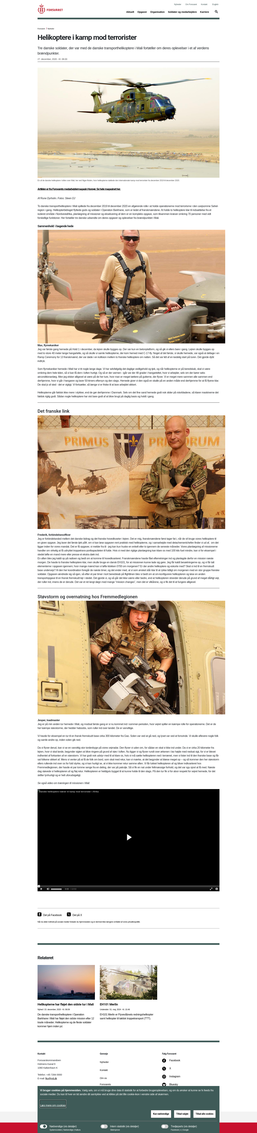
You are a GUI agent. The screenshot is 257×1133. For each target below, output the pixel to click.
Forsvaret (41, 29)
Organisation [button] (157, 11)
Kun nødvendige (161, 1114)
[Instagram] (173, 1078)
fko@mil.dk (51, 1078)
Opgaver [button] (142, 11)
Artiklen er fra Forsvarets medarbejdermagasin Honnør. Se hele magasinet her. (79, 189)
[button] (215, 13)
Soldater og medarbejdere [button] (182, 11)
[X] (170, 1070)
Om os (103, 1078)
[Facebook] (173, 1062)
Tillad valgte (182, 1114)
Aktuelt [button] (130, 11)
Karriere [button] (204, 11)
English (215, 4)
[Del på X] (74, 915)
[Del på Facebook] (50, 915)
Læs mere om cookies (53, 1105)
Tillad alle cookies (204, 1114)
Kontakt (204, 4)
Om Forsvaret (191, 4)
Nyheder (177, 4)
